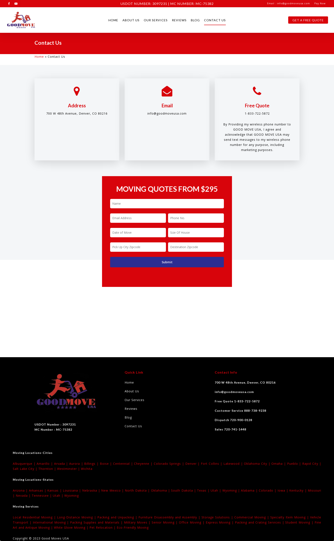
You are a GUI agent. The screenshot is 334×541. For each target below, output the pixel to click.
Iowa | (283, 490)
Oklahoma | (161, 490)
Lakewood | (233, 464)
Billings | (92, 464)
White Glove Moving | (71, 527)
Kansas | (55, 490)
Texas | (204, 490)
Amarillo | (45, 464)
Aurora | (76, 464)
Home (113, 20)
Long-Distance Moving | (77, 517)
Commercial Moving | (252, 517)
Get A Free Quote (308, 20)
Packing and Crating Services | (260, 522)
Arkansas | (38, 490)
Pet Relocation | (103, 527)
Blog (195, 20)
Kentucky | (298, 490)
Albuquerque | (25, 464)
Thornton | (47, 469)
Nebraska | (91, 490)
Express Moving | (220, 522)
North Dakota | (138, 490)
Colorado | (268, 490)
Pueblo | (294, 464)
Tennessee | (42, 496)
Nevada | (24, 496)
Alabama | (250, 490)
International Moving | (51, 522)
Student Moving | (300, 522)
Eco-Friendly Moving (133, 527)
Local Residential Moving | (35, 517)
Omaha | (279, 464)
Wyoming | (231, 490)
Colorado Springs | (169, 464)
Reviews (179, 20)
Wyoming (71, 496)
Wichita (86, 469)
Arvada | (61, 464)
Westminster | (69, 469)
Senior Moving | (165, 522)
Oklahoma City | (257, 464)
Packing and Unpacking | (117, 517)
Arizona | (21, 490)
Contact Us (215, 20)
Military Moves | (138, 522)
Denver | (193, 464)
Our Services (156, 20)
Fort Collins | (212, 464)
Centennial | (123, 464)
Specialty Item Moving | (290, 517)
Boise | (106, 464)
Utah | (216, 490)
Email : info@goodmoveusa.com (288, 3)
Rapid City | (311, 464)
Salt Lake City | (25, 469)
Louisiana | (72, 490)
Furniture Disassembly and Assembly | (170, 517)
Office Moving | (192, 522)
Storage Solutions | (218, 517)
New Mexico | (113, 490)
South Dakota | (184, 490)
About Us (131, 20)
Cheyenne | (144, 464)
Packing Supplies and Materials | (97, 522)
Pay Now (320, 3)
